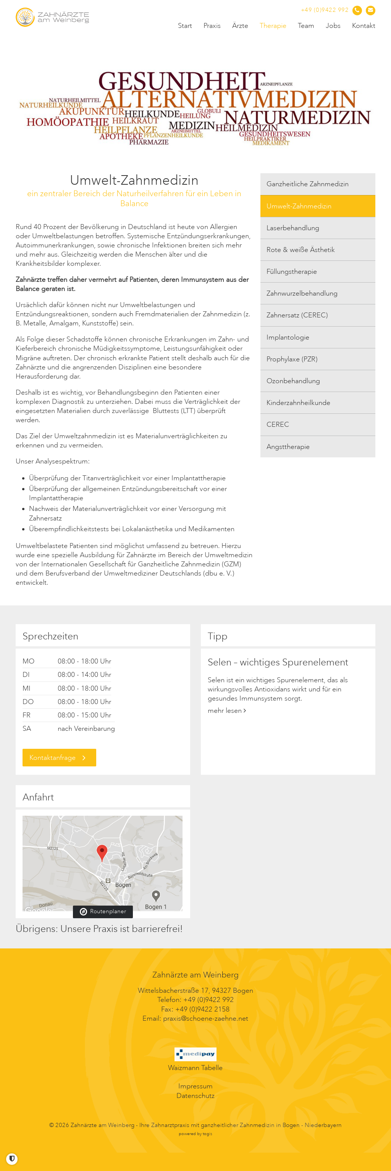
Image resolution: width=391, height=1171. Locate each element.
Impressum (195, 1086)
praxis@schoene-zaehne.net (205, 1018)
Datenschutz (195, 1095)
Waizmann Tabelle (195, 1068)
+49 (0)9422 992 (208, 999)
